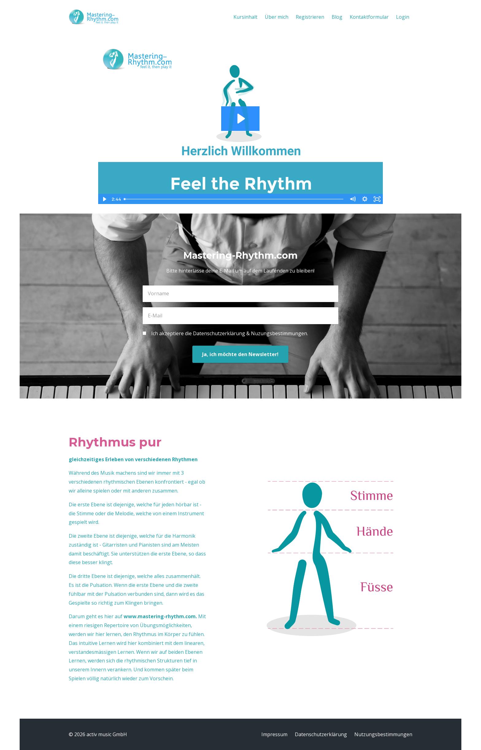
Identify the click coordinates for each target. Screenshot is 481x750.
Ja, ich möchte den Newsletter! (240, 354)
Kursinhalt (245, 17)
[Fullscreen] (377, 199)
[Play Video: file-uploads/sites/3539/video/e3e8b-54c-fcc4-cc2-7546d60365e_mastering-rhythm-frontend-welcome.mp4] (240, 118)
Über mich (276, 17)
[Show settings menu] (365, 199)
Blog (337, 17)
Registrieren (310, 17)
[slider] (234, 199)
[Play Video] (104, 199)
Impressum (274, 734)
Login (402, 17)
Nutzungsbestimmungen (383, 734)
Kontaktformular (369, 17)
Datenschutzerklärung (321, 734)
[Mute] (352, 199)
